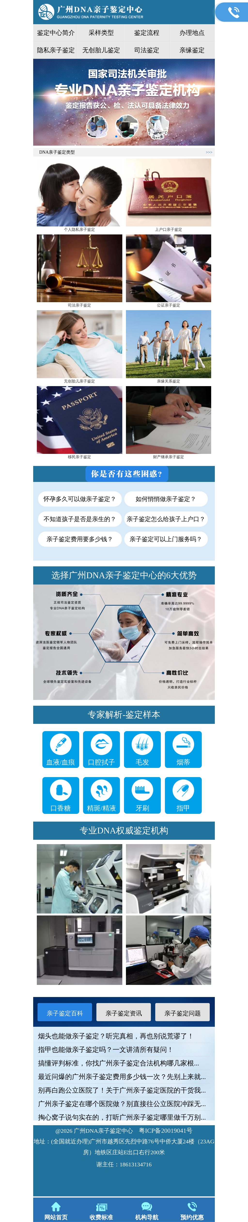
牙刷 (142, 808)
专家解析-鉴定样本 (124, 715)
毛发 (142, 762)
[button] (116, 136)
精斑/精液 (101, 808)
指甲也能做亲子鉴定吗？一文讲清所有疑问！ (106, 1049)
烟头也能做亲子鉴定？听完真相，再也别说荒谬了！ (116, 1036)
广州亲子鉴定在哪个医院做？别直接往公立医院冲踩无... (122, 1104)
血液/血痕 (60, 762)
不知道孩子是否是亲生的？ (80, 519)
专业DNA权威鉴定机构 (124, 830)
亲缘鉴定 (192, 50)
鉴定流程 (146, 32)
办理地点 (192, 32)
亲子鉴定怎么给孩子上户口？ (166, 519)
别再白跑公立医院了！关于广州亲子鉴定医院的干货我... (122, 1090)
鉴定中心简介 (56, 32)
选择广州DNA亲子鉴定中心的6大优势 (124, 575)
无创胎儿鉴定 (101, 50)
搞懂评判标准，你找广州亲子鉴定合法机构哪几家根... (118, 1063)
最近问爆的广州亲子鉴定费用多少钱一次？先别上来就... (122, 1076)
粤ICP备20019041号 (166, 1130)
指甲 (183, 808)
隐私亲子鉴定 (56, 50)
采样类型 (101, 32)
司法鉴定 (146, 50)
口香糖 (60, 808)
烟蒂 (183, 762)
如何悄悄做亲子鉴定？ (166, 499)
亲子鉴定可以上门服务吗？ (166, 539)
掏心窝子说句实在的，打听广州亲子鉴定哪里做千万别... (122, 1117)
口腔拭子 (101, 762)
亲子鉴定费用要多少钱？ (79, 539)
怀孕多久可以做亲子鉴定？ (80, 499)
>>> (209, 152)
